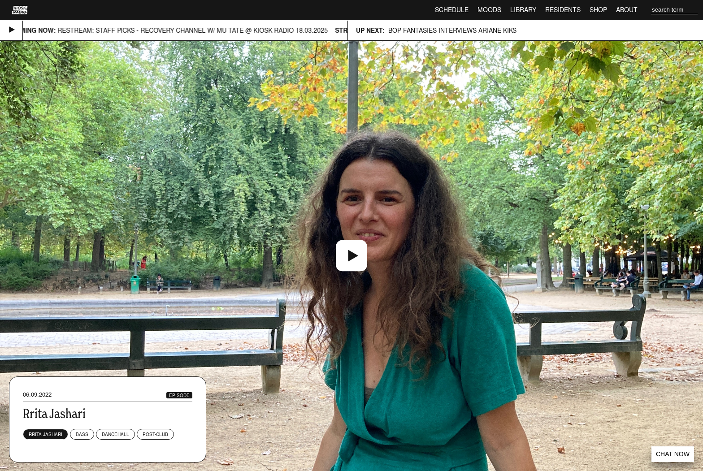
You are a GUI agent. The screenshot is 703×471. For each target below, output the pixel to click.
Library (523, 9)
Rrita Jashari (45, 434)
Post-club (155, 434)
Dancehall (115, 434)
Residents (563, 9)
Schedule (452, 9)
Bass (82, 434)
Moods (489, 9)
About (627, 9)
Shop (598, 9)
